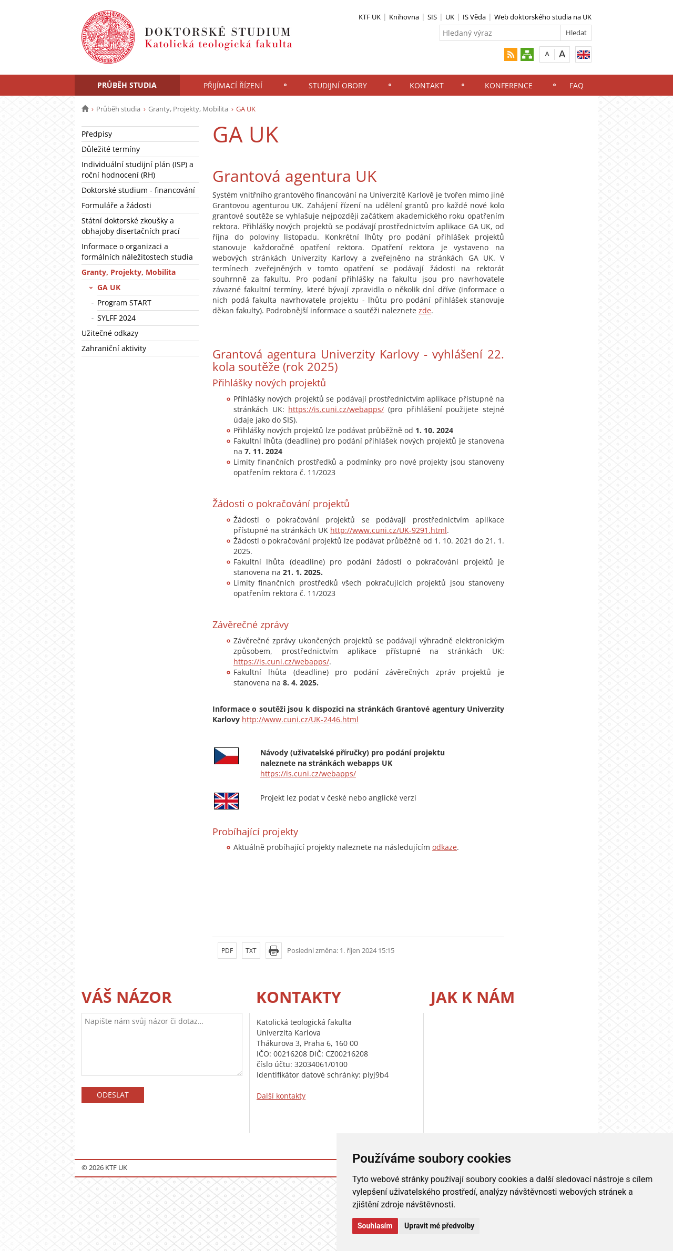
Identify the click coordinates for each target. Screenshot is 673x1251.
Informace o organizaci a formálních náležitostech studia (137, 251)
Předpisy (96, 134)
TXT (251, 950)
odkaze (444, 847)
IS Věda (474, 17)
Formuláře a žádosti (116, 205)
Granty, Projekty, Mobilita (188, 109)
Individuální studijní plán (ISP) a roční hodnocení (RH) (137, 169)
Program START (124, 302)
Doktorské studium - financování (138, 190)
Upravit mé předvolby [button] (439, 1226)
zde (425, 310)
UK (449, 17)
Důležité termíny (110, 149)
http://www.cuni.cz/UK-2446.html (300, 719)
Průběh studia (127, 85)
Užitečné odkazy (109, 333)
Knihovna (404, 17)
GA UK (108, 287)
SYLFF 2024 (116, 318)
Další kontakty (281, 1096)
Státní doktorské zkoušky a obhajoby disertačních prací (130, 226)
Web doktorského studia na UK (543, 17)
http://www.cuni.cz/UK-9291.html (388, 530)
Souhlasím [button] (375, 1226)
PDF (227, 950)
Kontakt (427, 85)
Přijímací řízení (232, 85)
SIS (432, 17)
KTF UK (370, 17)
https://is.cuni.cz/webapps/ (336, 409)
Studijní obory (338, 85)
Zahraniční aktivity (113, 348)
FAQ (576, 85)
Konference (509, 85)
